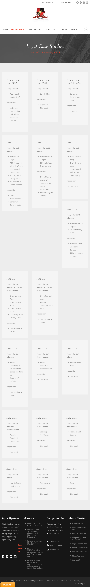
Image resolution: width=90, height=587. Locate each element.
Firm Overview (18, 29)
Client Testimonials (80, 548)
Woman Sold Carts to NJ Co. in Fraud (34, 524)
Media (64, 29)
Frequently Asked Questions (79, 539)
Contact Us (49, 3)
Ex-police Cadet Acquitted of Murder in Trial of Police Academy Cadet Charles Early (35, 564)
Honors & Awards (79, 533)
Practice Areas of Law (79, 528)
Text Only (76, 580)
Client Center (51, 29)
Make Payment (78, 556)
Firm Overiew (77, 523)
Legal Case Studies (79, 543)
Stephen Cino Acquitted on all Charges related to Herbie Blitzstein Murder (35, 552)
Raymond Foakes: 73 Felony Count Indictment (34, 543)
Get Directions (54, 533)
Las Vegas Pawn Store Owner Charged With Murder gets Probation (33, 533)
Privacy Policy (52, 580)
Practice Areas (35, 29)
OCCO (86, 583)
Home (5, 29)
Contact (75, 29)
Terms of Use (65, 580)
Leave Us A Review (79, 552)
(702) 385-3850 (65, 3)
